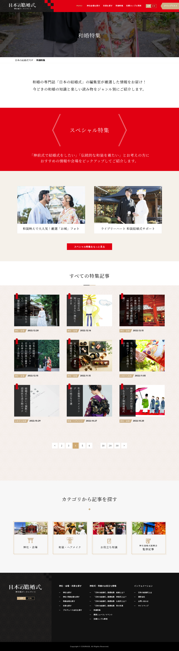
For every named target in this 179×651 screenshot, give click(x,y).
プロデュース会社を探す (72, 610)
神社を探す (67, 592)
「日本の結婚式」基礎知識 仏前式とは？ (110, 601)
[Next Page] (124, 446)
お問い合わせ (143, 601)
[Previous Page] (55, 446)
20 (110, 445)
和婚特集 (97, 610)
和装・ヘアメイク (75, 421)
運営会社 (141, 597)
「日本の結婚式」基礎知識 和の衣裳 (108, 606)
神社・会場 (19, 331)
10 (103, 445)
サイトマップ (143, 606)
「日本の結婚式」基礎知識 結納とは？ (109, 592)
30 (117, 445)
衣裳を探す (67, 606)
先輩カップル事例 (100, 619)
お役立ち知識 (126, 376)
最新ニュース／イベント (103, 614)
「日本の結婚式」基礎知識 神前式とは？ (110, 597)
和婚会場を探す (69, 601)
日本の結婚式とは (145, 592)
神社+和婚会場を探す (71, 597)
